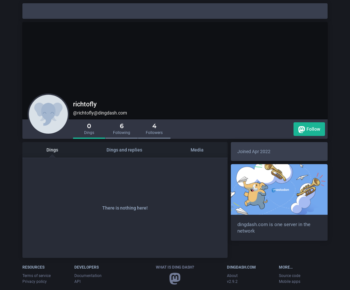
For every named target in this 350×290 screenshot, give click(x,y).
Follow (309, 129)
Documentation (88, 275)
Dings (52, 149)
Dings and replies (124, 149)
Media (197, 149)
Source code (289, 275)
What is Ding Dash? (175, 267)
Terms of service (36, 275)
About (232, 275)
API (77, 281)
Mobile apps (289, 281)
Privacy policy (34, 281)
